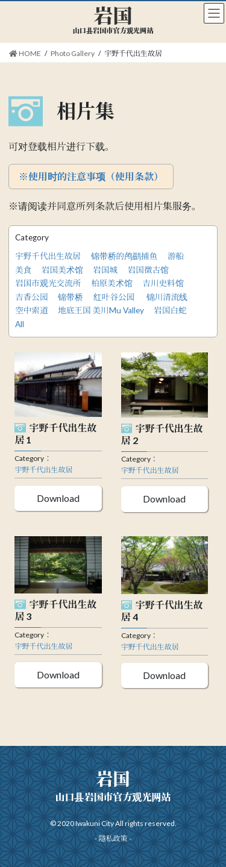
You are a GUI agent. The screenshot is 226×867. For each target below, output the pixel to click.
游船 (176, 256)
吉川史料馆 (162, 283)
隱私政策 (112, 838)
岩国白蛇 (170, 310)
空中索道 (31, 310)
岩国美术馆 (62, 270)
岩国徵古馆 (148, 270)
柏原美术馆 (112, 283)
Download (58, 498)
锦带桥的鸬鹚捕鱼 (124, 256)
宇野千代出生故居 (48, 256)
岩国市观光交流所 (48, 283)
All (19, 324)
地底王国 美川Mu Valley (101, 310)
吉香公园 (31, 297)
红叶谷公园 (114, 297)
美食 (23, 270)
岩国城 (105, 270)
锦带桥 (70, 297)
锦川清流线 (167, 297)
